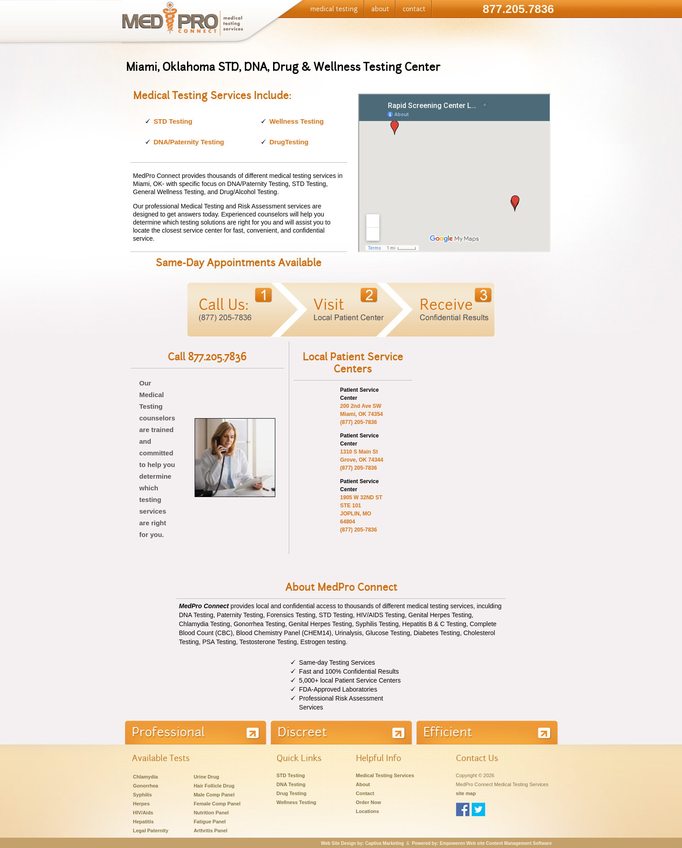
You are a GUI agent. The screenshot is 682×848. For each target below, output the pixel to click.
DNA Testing (291, 784)
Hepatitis (143, 821)
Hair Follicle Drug (214, 785)
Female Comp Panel (217, 803)
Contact (365, 793)
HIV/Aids (143, 812)
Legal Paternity (151, 830)
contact (414, 9)
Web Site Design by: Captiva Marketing (362, 843)
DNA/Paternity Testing (189, 142)
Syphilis (142, 794)
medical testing (334, 9)
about (380, 9)
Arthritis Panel (210, 830)
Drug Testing (292, 793)
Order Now (368, 802)
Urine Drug (206, 776)
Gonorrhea (145, 785)
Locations (367, 811)
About (363, 784)
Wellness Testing (296, 121)
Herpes (141, 803)
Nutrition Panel (211, 812)
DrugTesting (288, 142)
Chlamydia (145, 776)
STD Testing (173, 121)
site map (466, 793)
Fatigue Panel (210, 821)
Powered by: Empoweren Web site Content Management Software (482, 843)
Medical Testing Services (385, 775)
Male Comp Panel (214, 794)
